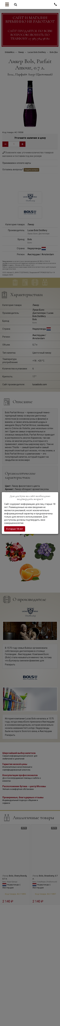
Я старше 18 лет (14, 529)
